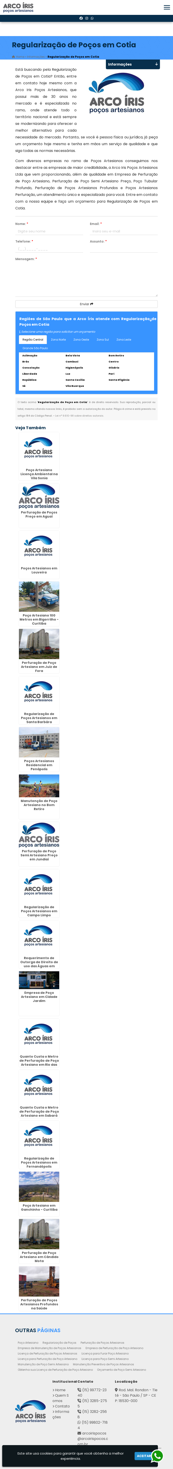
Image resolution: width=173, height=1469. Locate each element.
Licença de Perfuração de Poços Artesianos (47, 1353)
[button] (167, 7)
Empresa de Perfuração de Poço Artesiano (114, 1348)
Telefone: (24, 241)
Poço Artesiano (28, 1343)
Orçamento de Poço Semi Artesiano (121, 1370)
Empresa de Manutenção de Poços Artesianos (49, 1348)
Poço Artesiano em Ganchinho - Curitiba (39, 1207)
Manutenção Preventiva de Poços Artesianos (103, 1364)
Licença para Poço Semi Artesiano (105, 1359)
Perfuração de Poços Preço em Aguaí (39, 514)
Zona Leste (123, 339)
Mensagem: (26, 259)
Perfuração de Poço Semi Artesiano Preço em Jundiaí (39, 855)
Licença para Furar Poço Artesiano (105, 1353)
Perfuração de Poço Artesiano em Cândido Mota (39, 1257)
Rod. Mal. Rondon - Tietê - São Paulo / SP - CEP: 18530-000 (136, 1395)
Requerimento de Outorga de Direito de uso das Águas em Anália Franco (39, 964)
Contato (62, 1406)
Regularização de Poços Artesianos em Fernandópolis (39, 1162)
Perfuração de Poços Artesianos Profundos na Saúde (39, 1304)
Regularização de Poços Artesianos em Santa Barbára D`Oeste (39, 720)
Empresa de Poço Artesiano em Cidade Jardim (39, 996)
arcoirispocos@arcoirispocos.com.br (92, 1439)
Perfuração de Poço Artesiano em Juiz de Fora (39, 666)
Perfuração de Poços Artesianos (102, 1343)
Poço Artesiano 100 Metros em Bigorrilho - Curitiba (39, 619)
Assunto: (98, 241)
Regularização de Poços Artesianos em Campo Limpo (39, 911)
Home (60, 1390)
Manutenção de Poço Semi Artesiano (43, 1364)
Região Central (33, 339)
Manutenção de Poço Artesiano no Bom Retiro (39, 805)
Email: (96, 224)
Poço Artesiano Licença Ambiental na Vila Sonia (39, 474)
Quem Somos (60, 1398)
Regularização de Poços (59, 1343)
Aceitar (144, 1456)
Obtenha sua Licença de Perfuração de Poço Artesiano (55, 1370)
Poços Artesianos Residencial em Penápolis (39, 765)
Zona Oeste (81, 339)
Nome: (21, 224)
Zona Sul (103, 339)
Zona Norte (58, 339)
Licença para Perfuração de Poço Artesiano (47, 1359)
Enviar (86, 304)
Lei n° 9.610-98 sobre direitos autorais (79, 415)
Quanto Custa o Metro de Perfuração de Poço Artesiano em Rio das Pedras (39, 1062)
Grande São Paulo (35, 348)
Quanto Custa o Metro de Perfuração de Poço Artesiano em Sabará (39, 1111)
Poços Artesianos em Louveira (39, 570)
